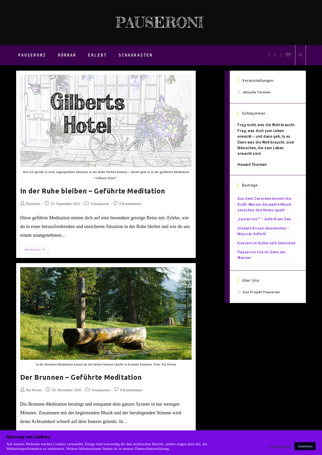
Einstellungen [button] (279, 446)
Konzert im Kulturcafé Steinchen (266, 243)
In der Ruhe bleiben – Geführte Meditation (92, 191)
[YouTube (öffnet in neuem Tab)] (281, 55)
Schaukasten (100, 204)
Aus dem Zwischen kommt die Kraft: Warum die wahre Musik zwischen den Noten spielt (264, 204)
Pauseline (33, 204)
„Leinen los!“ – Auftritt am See (264, 219)
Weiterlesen (37, 250)
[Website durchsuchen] (300, 56)
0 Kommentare (130, 204)
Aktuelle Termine (257, 92)
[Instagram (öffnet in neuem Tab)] (275, 55)
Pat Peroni (33, 390)
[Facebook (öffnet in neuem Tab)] (269, 55)
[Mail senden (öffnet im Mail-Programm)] (288, 54)
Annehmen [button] (305, 446)
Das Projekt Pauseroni (261, 292)
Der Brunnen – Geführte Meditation (81, 377)
